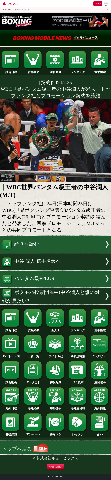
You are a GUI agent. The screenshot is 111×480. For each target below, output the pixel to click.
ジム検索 (78, 381)
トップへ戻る (25, 449)
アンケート (33, 433)
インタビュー (100, 355)
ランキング (78, 71)
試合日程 (11, 71)
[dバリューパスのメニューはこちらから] (105, 4)
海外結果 (33, 407)
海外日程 (11, 407)
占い (100, 433)
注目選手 (100, 381)
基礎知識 (11, 433)
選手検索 (100, 71)
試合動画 (11, 381)
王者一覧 (33, 355)
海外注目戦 (78, 407)
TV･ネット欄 (11, 355)
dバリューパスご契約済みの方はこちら (17, 10)
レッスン (78, 433)
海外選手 (55, 407)
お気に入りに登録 (55, 467)
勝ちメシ (55, 433)
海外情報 (100, 407)
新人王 (55, 329)
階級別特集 (78, 355)
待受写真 (55, 381)
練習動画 (55, 71)
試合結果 (33, 71)
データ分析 (33, 381)
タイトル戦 (55, 355)
